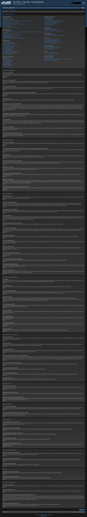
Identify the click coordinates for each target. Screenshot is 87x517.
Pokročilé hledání (84, 3)
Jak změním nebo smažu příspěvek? (9, 42)
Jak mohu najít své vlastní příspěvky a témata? (52, 43)
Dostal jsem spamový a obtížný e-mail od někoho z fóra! (53, 30)
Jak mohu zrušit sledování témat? (49, 48)
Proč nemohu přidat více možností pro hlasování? (11, 45)
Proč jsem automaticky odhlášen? (8, 19)
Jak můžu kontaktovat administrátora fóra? (51, 60)
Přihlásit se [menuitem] (82, 8)
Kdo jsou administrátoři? (48, 17)
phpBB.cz (46, 516)
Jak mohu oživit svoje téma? (7, 54)
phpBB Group (39, 485)
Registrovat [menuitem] (84, 8)
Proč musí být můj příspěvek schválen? (9, 53)
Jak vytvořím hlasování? (7, 44)
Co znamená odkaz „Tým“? (48, 25)
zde (82, 485)
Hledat (82, 3)
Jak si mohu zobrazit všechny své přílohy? (51, 53)
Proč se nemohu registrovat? (7, 26)
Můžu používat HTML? (6, 58)
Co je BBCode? (5, 57)
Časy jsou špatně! (6, 32)
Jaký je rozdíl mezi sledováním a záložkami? (51, 46)
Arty (44, 515)
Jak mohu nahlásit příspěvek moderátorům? (10, 51)
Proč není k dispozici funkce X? (49, 58)
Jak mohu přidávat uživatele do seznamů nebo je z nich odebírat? (55, 35)
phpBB (40, 514)
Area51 (66, 490)
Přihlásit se (9, 9)
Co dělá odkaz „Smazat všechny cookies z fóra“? (11, 27)
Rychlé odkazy (3, 8)
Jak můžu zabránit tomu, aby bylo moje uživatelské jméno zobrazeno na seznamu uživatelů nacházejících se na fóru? (22, 31)
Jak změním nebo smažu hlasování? (9, 46)
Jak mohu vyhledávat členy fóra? (49, 42)
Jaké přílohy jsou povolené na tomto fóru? (51, 52)
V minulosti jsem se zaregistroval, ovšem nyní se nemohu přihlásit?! (14, 24)
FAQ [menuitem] (80, 8)
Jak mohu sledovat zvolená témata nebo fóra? (52, 47)
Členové (12, 7)
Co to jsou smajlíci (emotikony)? (8, 59)
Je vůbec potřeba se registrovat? (8, 18)
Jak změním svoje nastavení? (8, 30)
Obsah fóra (6, 11)
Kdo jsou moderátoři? (47, 18)
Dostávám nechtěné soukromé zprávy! (50, 29)
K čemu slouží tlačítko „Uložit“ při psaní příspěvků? (11, 52)
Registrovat (15, 9)
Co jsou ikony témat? (6, 66)
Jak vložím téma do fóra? (7, 41)
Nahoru (5, 77)
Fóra (7, 7)
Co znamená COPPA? (6, 25)
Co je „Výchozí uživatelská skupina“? (50, 24)
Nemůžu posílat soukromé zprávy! (50, 28)
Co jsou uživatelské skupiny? (49, 19)
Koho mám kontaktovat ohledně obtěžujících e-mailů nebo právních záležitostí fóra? (58, 59)
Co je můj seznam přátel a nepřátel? (50, 34)
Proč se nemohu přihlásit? (7, 17)
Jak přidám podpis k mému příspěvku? (9, 43)
